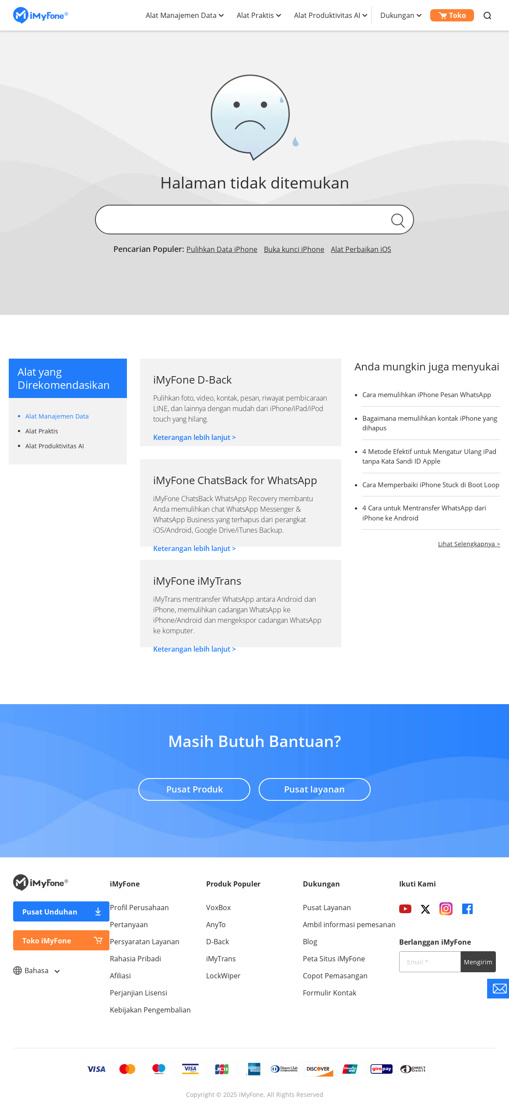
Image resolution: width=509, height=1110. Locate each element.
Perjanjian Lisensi (138, 993)
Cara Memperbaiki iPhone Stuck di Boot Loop (430, 484)
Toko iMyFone (46, 941)
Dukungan (397, 15)
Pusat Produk (194, 789)
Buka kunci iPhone (294, 249)
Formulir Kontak (329, 993)
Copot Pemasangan (335, 976)
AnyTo (216, 924)
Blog (310, 941)
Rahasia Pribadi (135, 958)
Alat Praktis (255, 15)
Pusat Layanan (327, 907)
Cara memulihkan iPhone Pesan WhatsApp (426, 394)
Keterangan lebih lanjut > (194, 437)
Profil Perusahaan (139, 907)
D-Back (217, 941)
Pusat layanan (314, 789)
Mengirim (478, 962)
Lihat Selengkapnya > (469, 544)
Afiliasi (120, 976)
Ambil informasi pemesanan (349, 924)
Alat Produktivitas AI (327, 15)
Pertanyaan (129, 924)
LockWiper (223, 976)
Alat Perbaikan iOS (361, 249)
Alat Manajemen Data (181, 15)
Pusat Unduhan (49, 912)
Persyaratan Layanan (144, 941)
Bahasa (36, 970)
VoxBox (218, 907)
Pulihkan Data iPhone (221, 249)
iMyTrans (221, 958)
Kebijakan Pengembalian (150, 1010)
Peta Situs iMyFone (334, 958)
